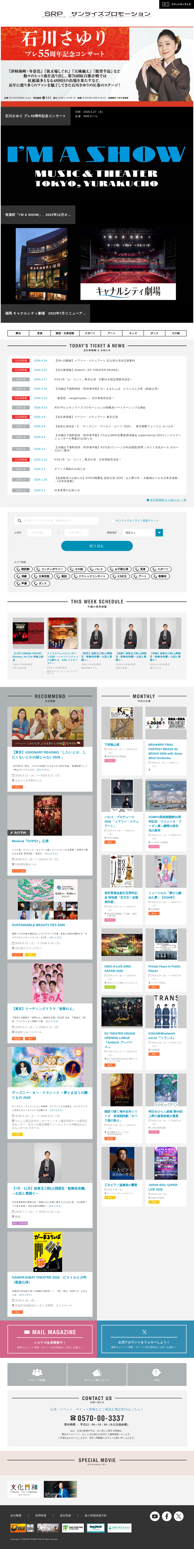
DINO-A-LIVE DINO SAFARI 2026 (117, 969)
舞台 (18, 333)
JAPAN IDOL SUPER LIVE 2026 (162, 1187)
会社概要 (16, 1515)
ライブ (17, 955)
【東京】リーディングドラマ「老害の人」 (44, 1009)
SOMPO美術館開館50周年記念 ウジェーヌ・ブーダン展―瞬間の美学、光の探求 (164, 823)
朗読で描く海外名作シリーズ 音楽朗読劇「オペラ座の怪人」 (120, 1116)
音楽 (39, 333)
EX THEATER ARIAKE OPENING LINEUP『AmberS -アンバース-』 (119, 1040)
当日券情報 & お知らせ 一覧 (168, 500)
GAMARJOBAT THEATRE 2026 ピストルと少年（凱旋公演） (49, 1280)
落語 (64, 576)
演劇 (24, 576)
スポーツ (90, 333)
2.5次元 (122, 576)
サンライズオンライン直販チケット (137, 520)
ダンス (154, 333)
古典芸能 (44, 576)
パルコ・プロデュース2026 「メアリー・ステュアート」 (121, 821)
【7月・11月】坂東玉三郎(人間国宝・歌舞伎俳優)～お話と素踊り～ (48, 1191)
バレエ (99, 569)
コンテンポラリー (52, 569)
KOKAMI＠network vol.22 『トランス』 (162, 1036)
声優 (24, 583)
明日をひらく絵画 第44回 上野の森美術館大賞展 (165, 1114)
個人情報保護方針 (96, 1515)
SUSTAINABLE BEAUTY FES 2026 (38, 925)
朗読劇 (25, 569)
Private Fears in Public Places (164, 969)
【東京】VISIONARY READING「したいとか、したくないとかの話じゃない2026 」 (49, 754)
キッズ (133, 333)
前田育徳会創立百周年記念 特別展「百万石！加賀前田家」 (121, 897)
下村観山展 (111, 744)
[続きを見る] (43, 769)
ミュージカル (19, 871)
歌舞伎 (162, 576)
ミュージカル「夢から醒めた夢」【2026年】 (164, 895)
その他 (176, 333)
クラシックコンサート (92, 576)
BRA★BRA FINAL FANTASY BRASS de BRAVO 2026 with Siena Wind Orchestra (165, 751)
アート (112, 333)
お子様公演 (121, 569)
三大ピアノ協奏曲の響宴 (120, 1185)
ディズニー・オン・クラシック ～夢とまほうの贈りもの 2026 (49, 1095)
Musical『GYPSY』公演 (30, 841)
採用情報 (40, 1515)
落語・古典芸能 (65, 333)
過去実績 (65, 1515)
